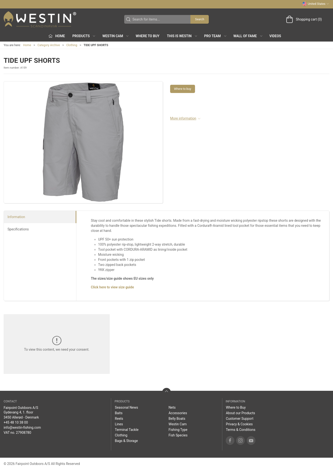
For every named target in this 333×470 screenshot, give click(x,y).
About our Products (240, 413)
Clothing (71, 45)
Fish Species (178, 435)
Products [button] (84, 36)
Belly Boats (176, 418)
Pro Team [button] (215, 36)
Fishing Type (177, 430)
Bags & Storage (126, 441)
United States (315, 4)
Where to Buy (147, 36)
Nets (171, 407)
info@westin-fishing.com (22, 427)
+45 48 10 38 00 (16, 422)
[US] (40, 19)
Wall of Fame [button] (248, 36)
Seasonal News (126, 407)
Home (27, 45)
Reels (119, 418)
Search (199, 19)
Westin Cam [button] (115, 36)
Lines (119, 424)
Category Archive (48, 45)
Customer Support (239, 418)
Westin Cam (177, 424)
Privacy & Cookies (239, 424)
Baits (119, 413)
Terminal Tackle (126, 430)
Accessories (177, 413)
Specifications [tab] (18, 229)
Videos (275, 36)
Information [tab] (16, 217)
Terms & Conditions (240, 430)
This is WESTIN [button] (182, 36)
